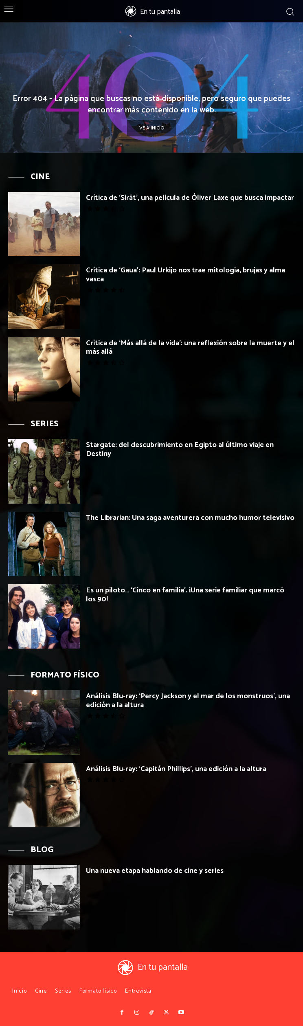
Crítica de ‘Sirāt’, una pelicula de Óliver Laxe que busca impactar (190, 198)
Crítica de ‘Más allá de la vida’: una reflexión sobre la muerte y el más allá (190, 347)
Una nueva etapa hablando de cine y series (155, 871)
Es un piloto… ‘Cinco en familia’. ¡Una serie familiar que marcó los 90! (185, 594)
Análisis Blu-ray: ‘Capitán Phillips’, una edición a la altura (176, 769)
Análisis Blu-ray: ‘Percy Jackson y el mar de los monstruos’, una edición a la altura (188, 700)
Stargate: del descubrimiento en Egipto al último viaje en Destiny (180, 449)
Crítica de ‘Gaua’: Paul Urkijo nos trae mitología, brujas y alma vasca (185, 274)
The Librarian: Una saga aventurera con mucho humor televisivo (190, 518)
